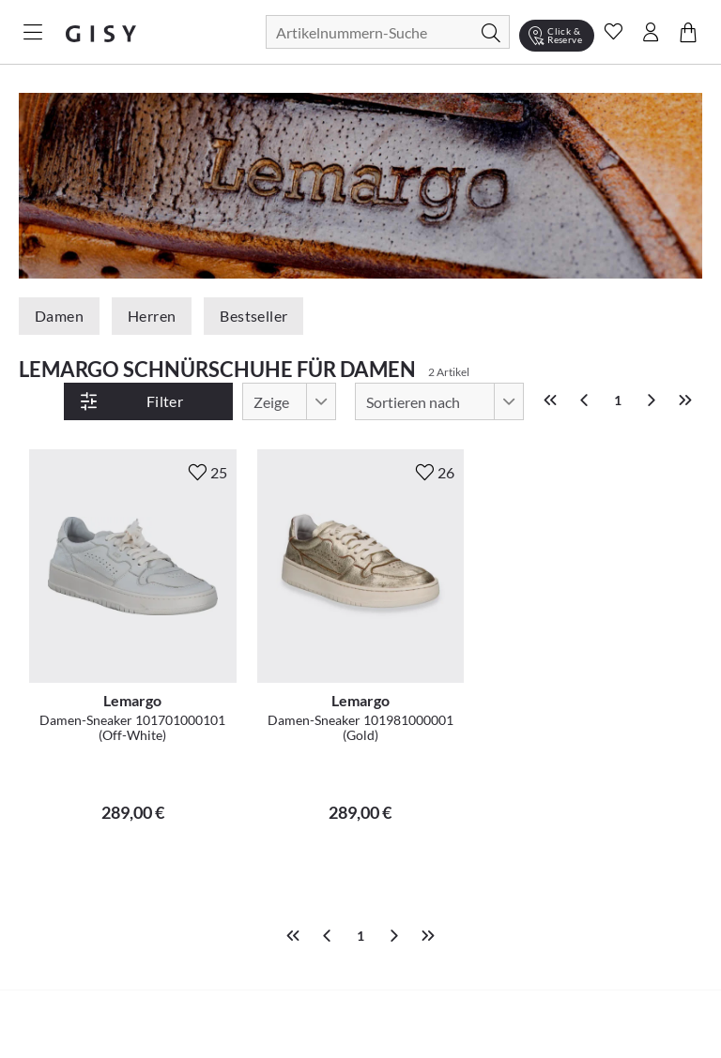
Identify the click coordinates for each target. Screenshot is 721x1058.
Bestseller (253, 316)
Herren (152, 316)
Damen (59, 316)
